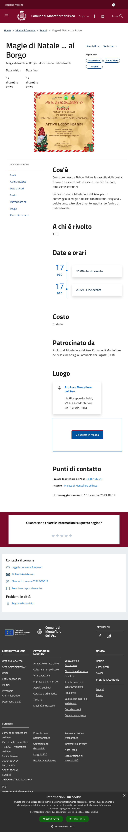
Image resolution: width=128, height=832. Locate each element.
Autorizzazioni (73, 709)
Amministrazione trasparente (74, 735)
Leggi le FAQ (40, 754)
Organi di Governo (12, 661)
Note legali (71, 750)
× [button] (124, 795)
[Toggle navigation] (7, 16)
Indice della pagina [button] (19, 164)
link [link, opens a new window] (96, 811)
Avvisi (99, 673)
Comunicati (102, 667)
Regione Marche (14, 5)
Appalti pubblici (42, 687)
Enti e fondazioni (11, 679)
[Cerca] (121, 16)
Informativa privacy (76, 744)
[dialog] (64, 812)
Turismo (37, 699)
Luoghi (100, 689)
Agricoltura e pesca (75, 715)
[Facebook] (93, 16)
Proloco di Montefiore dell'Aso (80, 486)
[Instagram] (101, 16)
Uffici (5, 673)
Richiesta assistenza (44, 760)
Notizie (100, 661)
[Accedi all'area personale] (113, 5)
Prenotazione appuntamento (41, 735)
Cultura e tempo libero (46, 669)
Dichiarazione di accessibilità (74, 758)
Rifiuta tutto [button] (77, 818)
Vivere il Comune (26, 30)
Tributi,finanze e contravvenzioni (74, 684)
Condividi (94, 46)
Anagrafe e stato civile (46, 663)
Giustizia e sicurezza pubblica (76, 673)
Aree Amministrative (14, 667)
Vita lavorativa (41, 675)
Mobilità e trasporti (44, 705)
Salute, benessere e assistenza (76, 701)
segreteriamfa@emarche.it (17, 791)
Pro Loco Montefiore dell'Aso (78, 389)
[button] (64, 826)
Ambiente (70, 693)
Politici (6, 685)
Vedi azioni (111, 46)
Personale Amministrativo (11, 693)
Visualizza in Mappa (87, 435)
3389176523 (94, 479)
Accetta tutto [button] (51, 818)
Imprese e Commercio (45, 681)
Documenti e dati (11, 701)
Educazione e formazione (72, 663)
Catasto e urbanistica (45, 693)
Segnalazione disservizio (40, 746)
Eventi (43, 30)
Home (7, 30)
